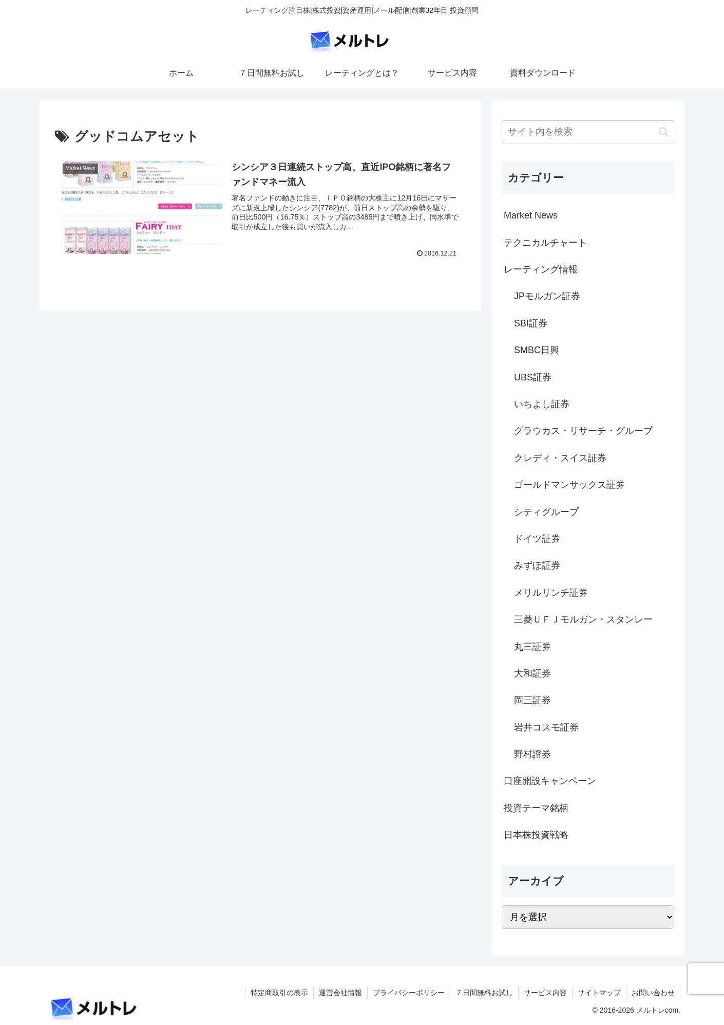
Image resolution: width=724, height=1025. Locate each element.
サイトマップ (599, 993)
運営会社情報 (340, 993)
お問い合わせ (653, 993)
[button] (664, 132)
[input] (588, 131)
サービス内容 (545, 993)
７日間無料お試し (484, 993)
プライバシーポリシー (409, 993)
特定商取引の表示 (279, 993)
